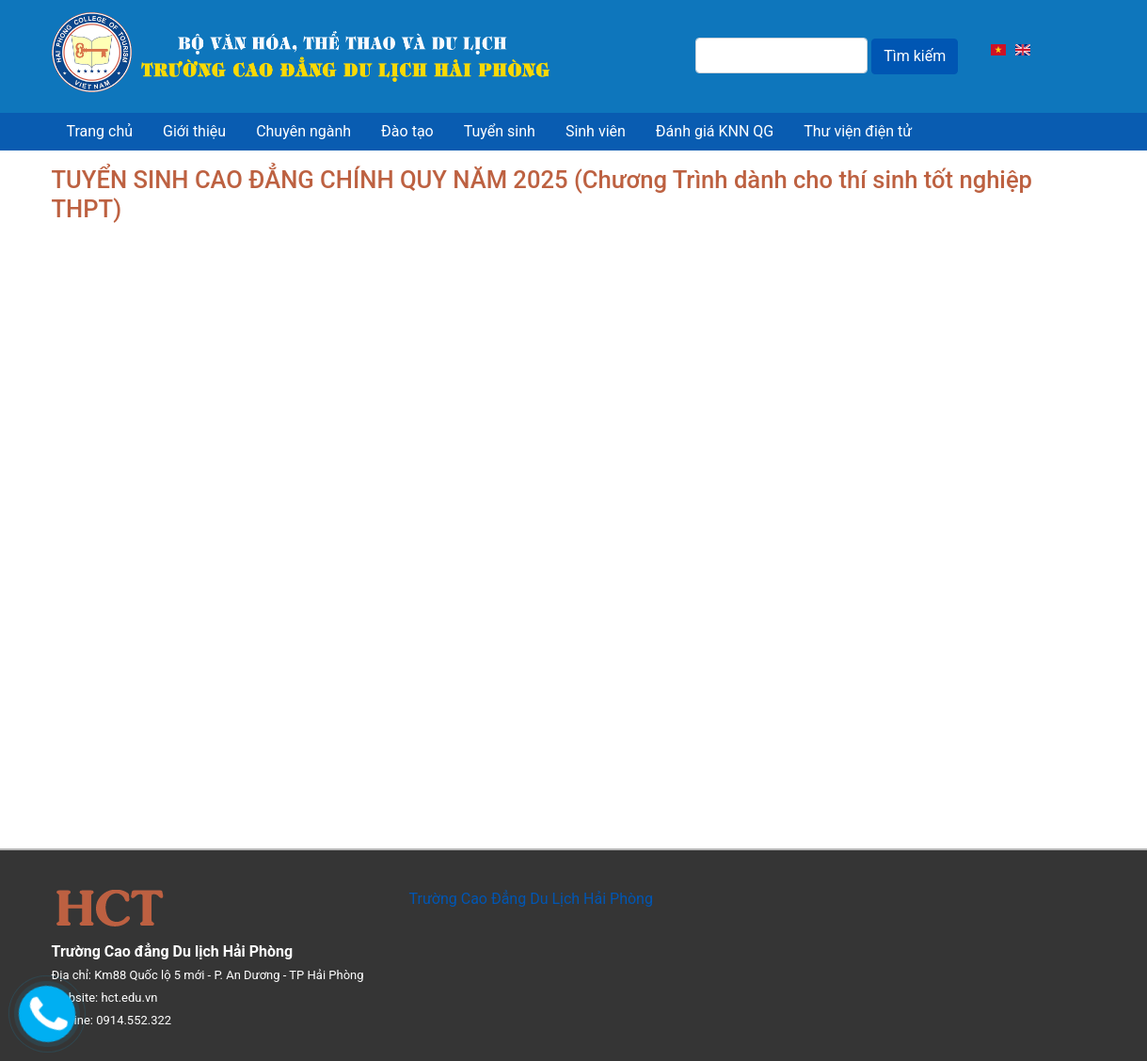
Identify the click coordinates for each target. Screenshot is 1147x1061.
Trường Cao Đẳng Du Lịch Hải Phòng (531, 899)
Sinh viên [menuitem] (596, 131)
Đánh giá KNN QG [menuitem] (714, 131)
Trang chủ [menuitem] (100, 131)
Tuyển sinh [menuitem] (499, 131)
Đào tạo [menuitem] (407, 131)
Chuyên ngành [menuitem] (303, 131)
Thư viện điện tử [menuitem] (858, 131)
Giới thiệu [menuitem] (194, 131)
